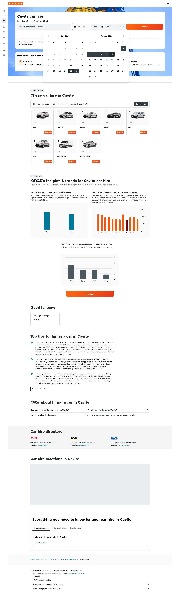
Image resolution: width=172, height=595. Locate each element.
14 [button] (60, 60)
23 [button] (71, 65)
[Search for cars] (4, 20)
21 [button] (60, 65)
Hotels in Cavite (41, 542)
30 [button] (71, 71)
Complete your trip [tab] (41, 528)
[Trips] (4, 43)
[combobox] (23, 21)
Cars (42, 559)
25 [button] (82, 65)
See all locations (43, 445)
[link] (90, 294)
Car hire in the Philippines (68, 559)
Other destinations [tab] (59, 528)
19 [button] (48, 65)
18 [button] (82, 60)
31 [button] (76, 71)
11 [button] (82, 54)
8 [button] (65, 54)
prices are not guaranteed (77, 573)
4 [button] (82, 48)
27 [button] (54, 71)
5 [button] (48, 54)
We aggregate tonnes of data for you (91, 584)
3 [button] (76, 48)
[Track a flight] (4, 32)
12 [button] (48, 60)
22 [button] (65, 65)
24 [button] (76, 65)
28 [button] (60, 71)
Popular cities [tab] (75, 528)
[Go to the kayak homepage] (15, 3)
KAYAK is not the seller (91, 580)
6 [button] (54, 54)
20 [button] (54, 65)
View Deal (48, 132)
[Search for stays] (4, 15)
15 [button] (65, 60)
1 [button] (65, 48)
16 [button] (71, 60)
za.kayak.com (34, 559)
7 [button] (59, 54)
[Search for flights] (4, 10)
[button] (4, 3)
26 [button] (48, 71)
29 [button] (65, 71)
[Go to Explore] (4, 27)
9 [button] (70, 54)
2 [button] (70, 48)
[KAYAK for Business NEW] (4, 37)
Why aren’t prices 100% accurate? (91, 588)
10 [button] (77, 54)
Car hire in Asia (52, 559)
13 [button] (54, 60)
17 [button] (76, 60)
